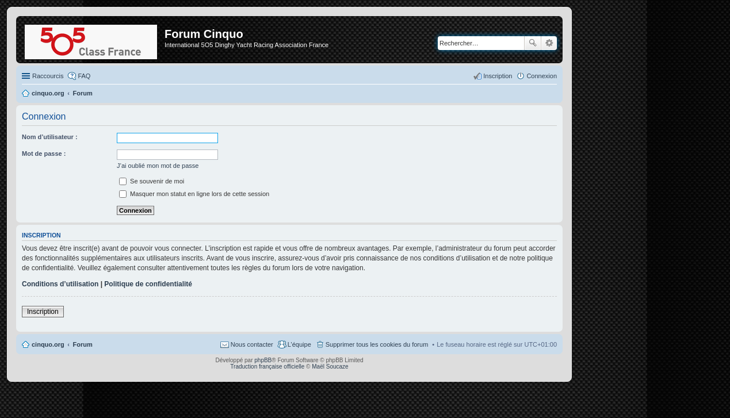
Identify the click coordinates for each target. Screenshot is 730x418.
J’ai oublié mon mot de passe (157, 165)
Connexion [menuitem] (541, 75)
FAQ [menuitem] (84, 75)
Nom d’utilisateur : (50, 136)
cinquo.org (48, 344)
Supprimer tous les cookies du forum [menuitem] (377, 344)
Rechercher (532, 43)
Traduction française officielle (267, 366)
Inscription (43, 312)
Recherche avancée (549, 43)
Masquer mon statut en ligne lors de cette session (194, 193)
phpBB (263, 360)
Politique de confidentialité (148, 284)
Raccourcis (47, 75)
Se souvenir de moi (151, 181)
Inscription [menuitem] (497, 75)
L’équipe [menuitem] (299, 344)
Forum (83, 344)
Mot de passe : (44, 153)
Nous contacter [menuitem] (252, 344)
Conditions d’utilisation (60, 284)
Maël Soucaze (330, 366)
